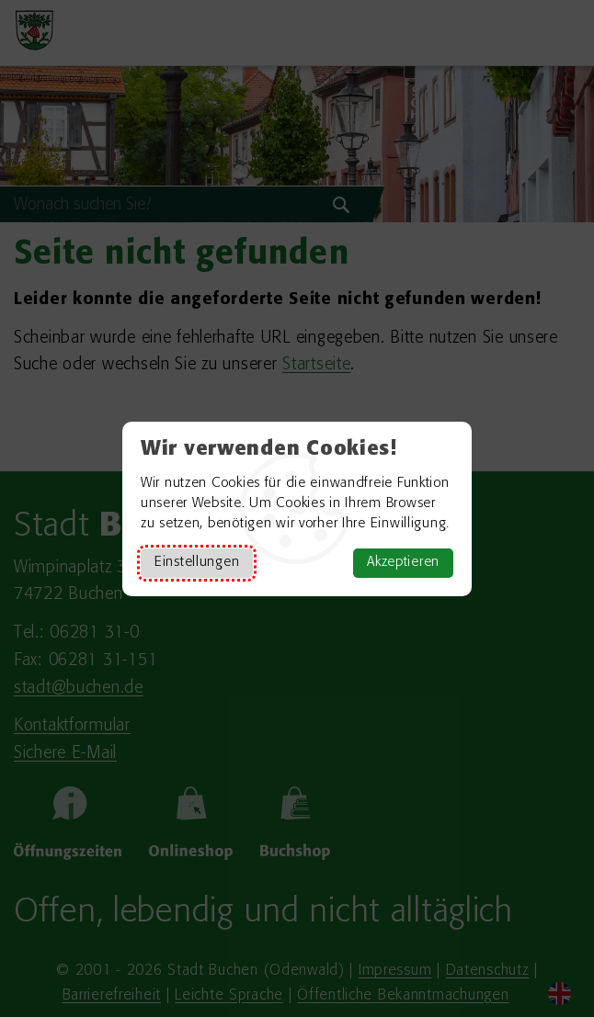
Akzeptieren (403, 563)
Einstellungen (196, 563)
